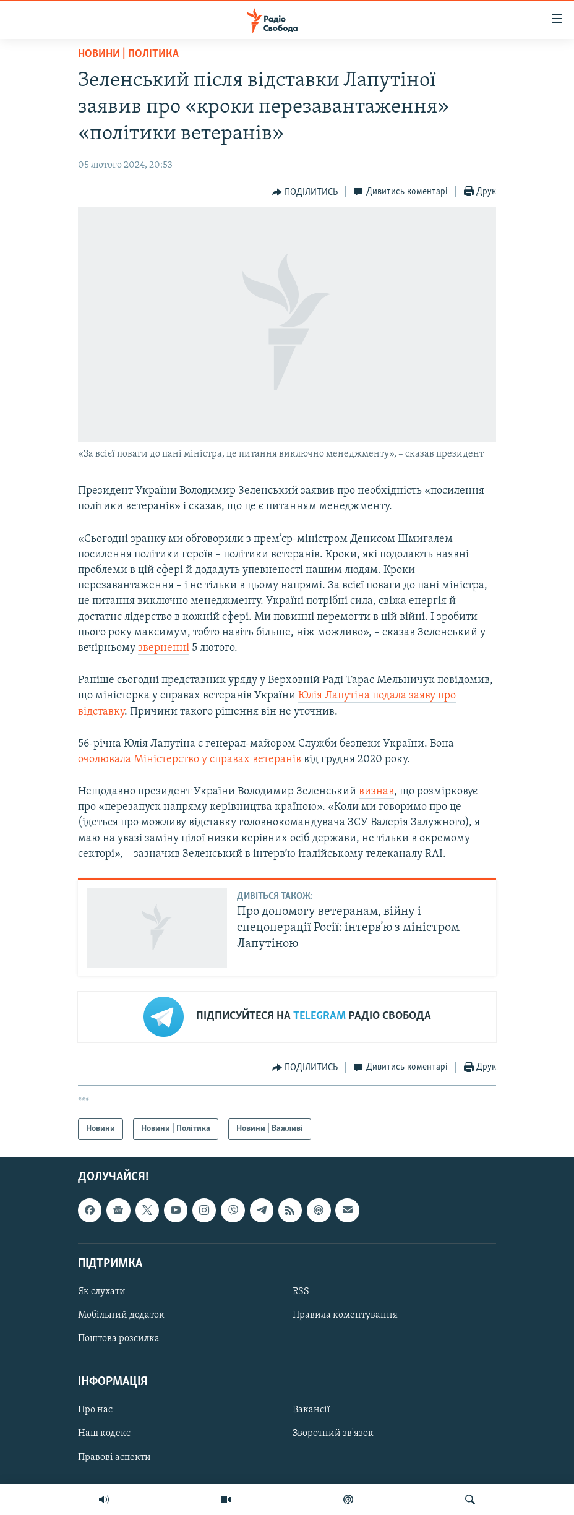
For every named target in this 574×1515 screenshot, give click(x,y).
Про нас (95, 1410)
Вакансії (311, 1410)
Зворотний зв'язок (333, 1433)
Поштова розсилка (119, 1339)
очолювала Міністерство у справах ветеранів (189, 759)
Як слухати (102, 1292)
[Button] (305, 192)
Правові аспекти (114, 1457)
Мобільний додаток (121, 1315)
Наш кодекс (104, 1433)
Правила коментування (345, 1315)
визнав (376, 791)
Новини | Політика (128, 54)
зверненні (163, 648)
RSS (301, 1292)
